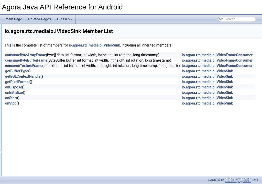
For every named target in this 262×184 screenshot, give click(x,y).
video (33, 118)
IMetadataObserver (42, 151)
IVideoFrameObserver (44, 174)
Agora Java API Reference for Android (31, 28)
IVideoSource (42, 101)
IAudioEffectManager (43, 140)
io (18, 50)
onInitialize (78, 92)
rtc (26, 61)
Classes (65, 19)
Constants (36, 134)
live (31, 78)
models (34, 112)
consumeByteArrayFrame (89, 55)
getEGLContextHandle (86, 76)
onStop (75, 103)
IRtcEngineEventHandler (46, 163)
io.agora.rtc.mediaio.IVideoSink (158, 45)
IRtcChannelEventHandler (47, 157)
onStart (75, 98)
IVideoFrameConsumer (49, 89)
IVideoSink (40, 95)
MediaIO (39, 106)
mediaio (34, 84)
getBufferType (80, 71)
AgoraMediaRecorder (43, 123)
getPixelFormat (81, 82)
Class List (19, 45)
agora (25, 56)
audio (33, 67)
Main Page (14, 19)
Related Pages (39, 19)
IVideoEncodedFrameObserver (50, 168)
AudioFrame (37, 129)
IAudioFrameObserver (44, 146)
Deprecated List (19, 33)
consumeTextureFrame (87, 66)
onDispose (77, 87)
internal (34, 73)
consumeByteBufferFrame (90, 60)
